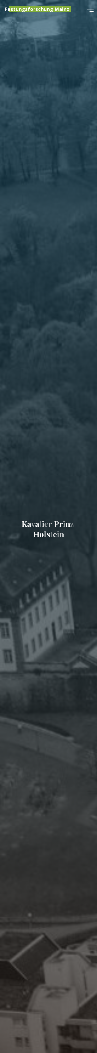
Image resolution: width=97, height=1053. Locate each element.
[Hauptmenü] (89, 9)
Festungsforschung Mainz (37, 9)
